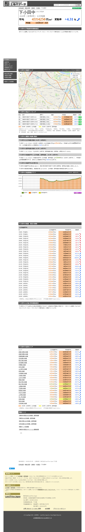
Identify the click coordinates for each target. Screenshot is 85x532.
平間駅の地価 (22, 364)
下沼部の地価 (22, 388)
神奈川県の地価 (8, 73)
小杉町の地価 (22, 375)
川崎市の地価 (7, 75)
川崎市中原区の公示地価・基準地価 (29, 415)
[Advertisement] (10, 32)
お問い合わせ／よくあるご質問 (32, 508)
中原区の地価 (7, 77)
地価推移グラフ (8, 67)
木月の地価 (21, 367)
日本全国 (21, 8)
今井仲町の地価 (23, 403)
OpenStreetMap (73, 108)
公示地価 (20, 476)
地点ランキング (8, 65)
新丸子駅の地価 (23, 360)
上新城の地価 (22, 386)
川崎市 (33, 8)
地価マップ (7, 64)
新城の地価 (21, 379)
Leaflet (66, 108)
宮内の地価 (21, 401)
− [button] (20, 76)
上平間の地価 (22, 394)
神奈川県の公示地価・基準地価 (27, 421)
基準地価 (25, 476)
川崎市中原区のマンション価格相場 (29, 429)
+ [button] (20, 74)
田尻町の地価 (22, 390)
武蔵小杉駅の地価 (23, 352)
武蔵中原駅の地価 (23, 354)
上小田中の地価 (23, 369)
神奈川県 (27, 8)
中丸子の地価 (22, 392)
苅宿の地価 (21, 399)
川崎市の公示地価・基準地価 (27, 418)
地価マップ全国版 (9, 81)
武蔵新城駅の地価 (23, 356)
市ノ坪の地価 (22, 397)
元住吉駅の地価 (23, 358)
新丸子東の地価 (23, 384)
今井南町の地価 (23, 373)
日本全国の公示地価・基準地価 (27, 424)
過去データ (7, 69)
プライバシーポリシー (59, 508)
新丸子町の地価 (23, 382)
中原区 (38, 8)
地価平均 (6, 62)
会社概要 (47, 508)
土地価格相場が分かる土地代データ (42, 518)
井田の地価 (21, 371)
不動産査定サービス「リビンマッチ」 (47, 489)
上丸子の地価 (22, 377)
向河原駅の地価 (23, 362)
